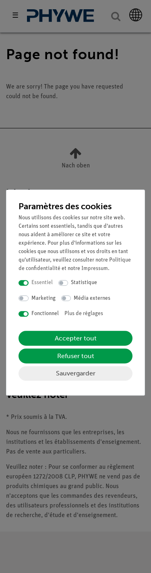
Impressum (94, 269)
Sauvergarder (75, 373)
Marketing (43, 298)
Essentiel (42, 283)
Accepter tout (76, 338)
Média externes (92, 298)
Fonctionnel (45, 314)
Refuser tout (75, 356)
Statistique (84, 283)
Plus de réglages (83, 314)
